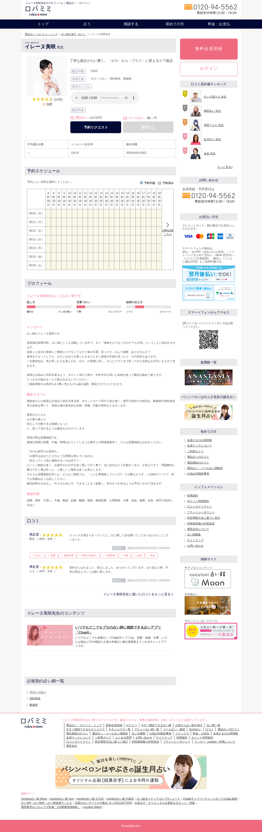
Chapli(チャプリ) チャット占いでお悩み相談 (210, 798)
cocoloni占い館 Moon (34, 798)
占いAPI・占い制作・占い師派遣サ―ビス (46, 803)
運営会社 (71, 745)
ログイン (209, 68)
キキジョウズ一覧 (120, 729)
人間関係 (110, 555)
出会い (38, 555)
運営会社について (198, 529)
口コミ (209, 729)
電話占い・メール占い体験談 (205, 468)
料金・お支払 (219, 24)
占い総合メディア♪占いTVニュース (158, 798)
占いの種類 (138, 733)
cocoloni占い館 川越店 (120, 798)
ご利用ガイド (195, 451)
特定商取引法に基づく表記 (111, 741)
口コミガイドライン (199, 506)
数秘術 (34, 704)
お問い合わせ (195, 545)
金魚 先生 (210, 153)
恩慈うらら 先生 (214, 125)
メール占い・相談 (174, 729)
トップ (43, 24)
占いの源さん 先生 (215, 96)
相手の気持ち (89, 555)
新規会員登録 (114, 725)
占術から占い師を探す (189, 725)
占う (87, 24)
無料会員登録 (209, 48)
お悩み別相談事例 (198, 473)
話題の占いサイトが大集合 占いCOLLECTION (103, 803)
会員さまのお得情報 (199, 440)
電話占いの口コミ (198, 457)
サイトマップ (195, 540)
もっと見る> (225, 167)
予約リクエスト (96, 127)
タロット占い (38, 692)
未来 (152, 555)
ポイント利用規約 (198, 501)
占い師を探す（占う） (73, 34)
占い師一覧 (213, 725)
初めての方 (175, 24)
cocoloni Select (92, 807)
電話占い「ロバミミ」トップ (41, 34)
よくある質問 (123, 737)
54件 (49, 104)
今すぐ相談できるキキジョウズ (85, 729)
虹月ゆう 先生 (212, 139)
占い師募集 (194, 534)
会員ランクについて (199, 445)
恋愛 (52, 555)
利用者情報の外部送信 (201, 523)
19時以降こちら (167, 230)
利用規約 (192, 495)
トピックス (182, 733)
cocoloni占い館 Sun (62, 798)
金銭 (139, 555)
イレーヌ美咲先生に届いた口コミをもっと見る (137, 594)
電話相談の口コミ (198, 462)
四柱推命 (35, 698)
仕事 (125, 555)
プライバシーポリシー (201, 512)
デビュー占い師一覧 (146, 729)
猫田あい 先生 (212, 111)
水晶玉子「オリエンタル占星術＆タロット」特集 (164, 803)
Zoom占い (195, 729)
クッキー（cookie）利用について (214, 741)
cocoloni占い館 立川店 (90, 798)
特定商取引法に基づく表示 (203, 517)
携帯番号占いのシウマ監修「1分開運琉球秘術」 (50, 807)
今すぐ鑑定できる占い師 (156, 725)
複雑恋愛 (69, 555)
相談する (131, 24)
